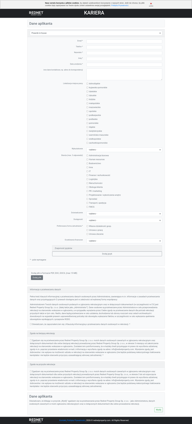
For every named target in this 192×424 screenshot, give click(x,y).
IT (89, 171)
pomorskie (92, 123)
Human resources (96, 159)
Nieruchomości (94, 183)
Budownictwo (94, 163)
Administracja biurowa (98, 155)
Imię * (80, 58)
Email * (80, 41)
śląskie (91, 127)
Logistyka (92, 179)
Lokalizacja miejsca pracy (73, 83)
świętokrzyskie (94, 131)
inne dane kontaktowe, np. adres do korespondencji (63, 70)
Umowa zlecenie (95, 234)
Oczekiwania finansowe (74, 240)
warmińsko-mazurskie (97, 135)
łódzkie (91, 99)
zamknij (151, 4)
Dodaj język (107, 254)
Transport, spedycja (96, 203)
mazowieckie (94, 107)
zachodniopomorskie (97, 143)
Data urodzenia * (76, 64)
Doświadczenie (77, 213)
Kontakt (62, 420)
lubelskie (92, 91)
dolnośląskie (93, 83)
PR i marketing (94, 191)
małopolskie (93, 103)
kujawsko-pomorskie (97, 87)
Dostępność (78, 219)
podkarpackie (94, 115)
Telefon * (79, 47)
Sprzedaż (92, 199)
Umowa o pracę (95, 230)
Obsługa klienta (95, 187)
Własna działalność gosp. (99, 226)
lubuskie (91, 95)
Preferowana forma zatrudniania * (70, 226)
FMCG (90, 207)
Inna (90, 167)
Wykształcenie (77, 149)
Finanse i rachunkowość (98, 175)
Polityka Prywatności (119, 5)
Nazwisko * (78, 52)
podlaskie (92, 119)
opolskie (91, 111)
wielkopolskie (94, 139)
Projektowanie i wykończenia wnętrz (104, 195)
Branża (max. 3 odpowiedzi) (72, 155)
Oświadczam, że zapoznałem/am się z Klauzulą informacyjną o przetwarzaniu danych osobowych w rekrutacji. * (81, 324)
